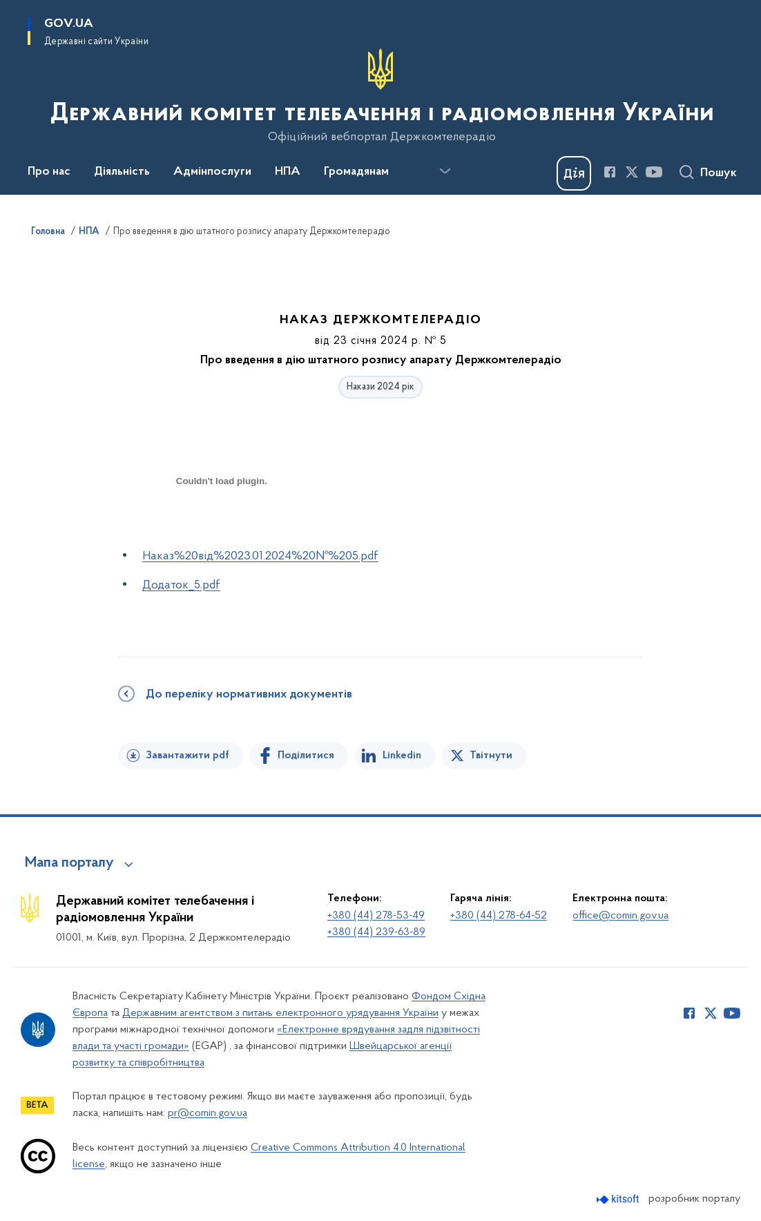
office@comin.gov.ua (620, 915)
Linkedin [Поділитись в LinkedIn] (402, 755)
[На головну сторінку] (381, 96)
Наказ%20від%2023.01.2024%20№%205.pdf (260, 556)
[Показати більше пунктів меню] (444, 171)
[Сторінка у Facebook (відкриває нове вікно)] (609, 172)
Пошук (718, 173)
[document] (221, 530)
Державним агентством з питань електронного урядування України (280, 1013)
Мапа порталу (69, 863)
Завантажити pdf (187, 755)
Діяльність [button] (122, 172)
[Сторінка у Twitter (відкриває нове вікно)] (632, 172)
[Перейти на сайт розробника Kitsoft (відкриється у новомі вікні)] (619, 1199)
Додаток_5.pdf (181, 585)
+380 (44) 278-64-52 (498, 915)
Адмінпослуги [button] (212, 172)
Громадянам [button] (356, 172)
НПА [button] (287, 172)
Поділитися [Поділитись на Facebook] (306, 755)
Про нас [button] (49, 172)
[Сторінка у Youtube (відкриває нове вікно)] (654, 172)
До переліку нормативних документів (249, 695)
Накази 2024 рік (380, 387)
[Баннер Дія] (574, 173)
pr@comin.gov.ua (207, 1113)
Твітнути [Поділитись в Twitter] (491, 755)
